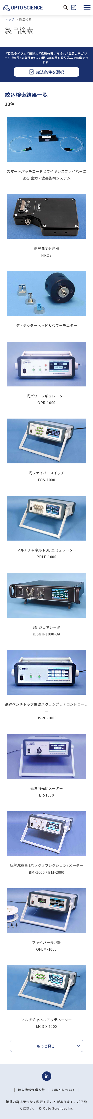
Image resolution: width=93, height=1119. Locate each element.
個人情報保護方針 (31, 1090)
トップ (9, 19)
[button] (87, 7)
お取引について (63, 1090)
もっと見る (45, 1046)
